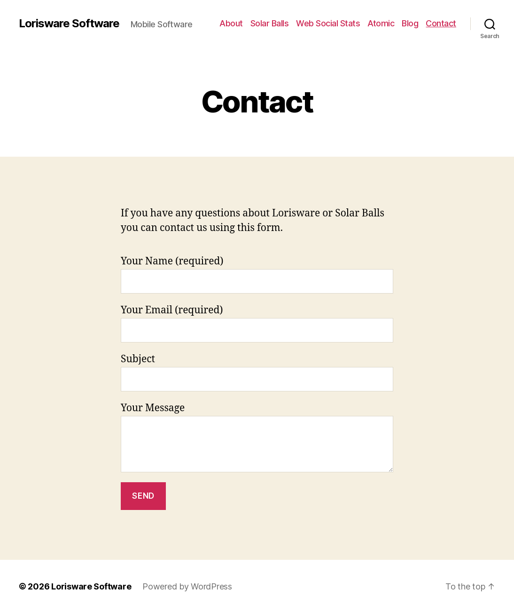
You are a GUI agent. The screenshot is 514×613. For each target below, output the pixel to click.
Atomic (380, 23)
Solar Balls (269, 23)
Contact (441, 23)
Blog (410, 23)
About (231, 23)
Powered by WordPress (187, 586)
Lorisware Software (69, 23)
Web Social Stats (328, 23)
